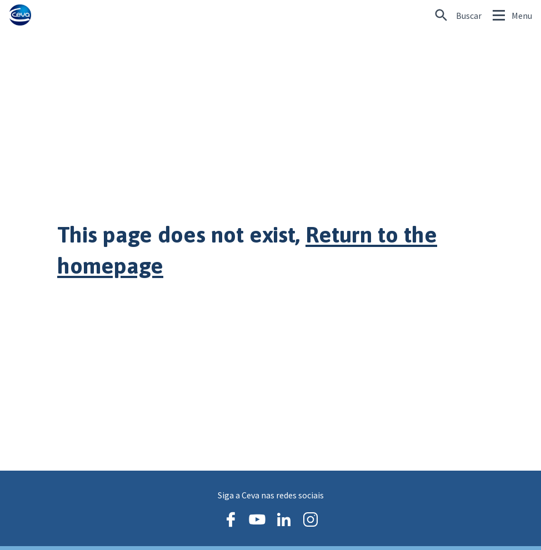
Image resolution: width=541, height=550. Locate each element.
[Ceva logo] (20, 15)
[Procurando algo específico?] (458, 15)
